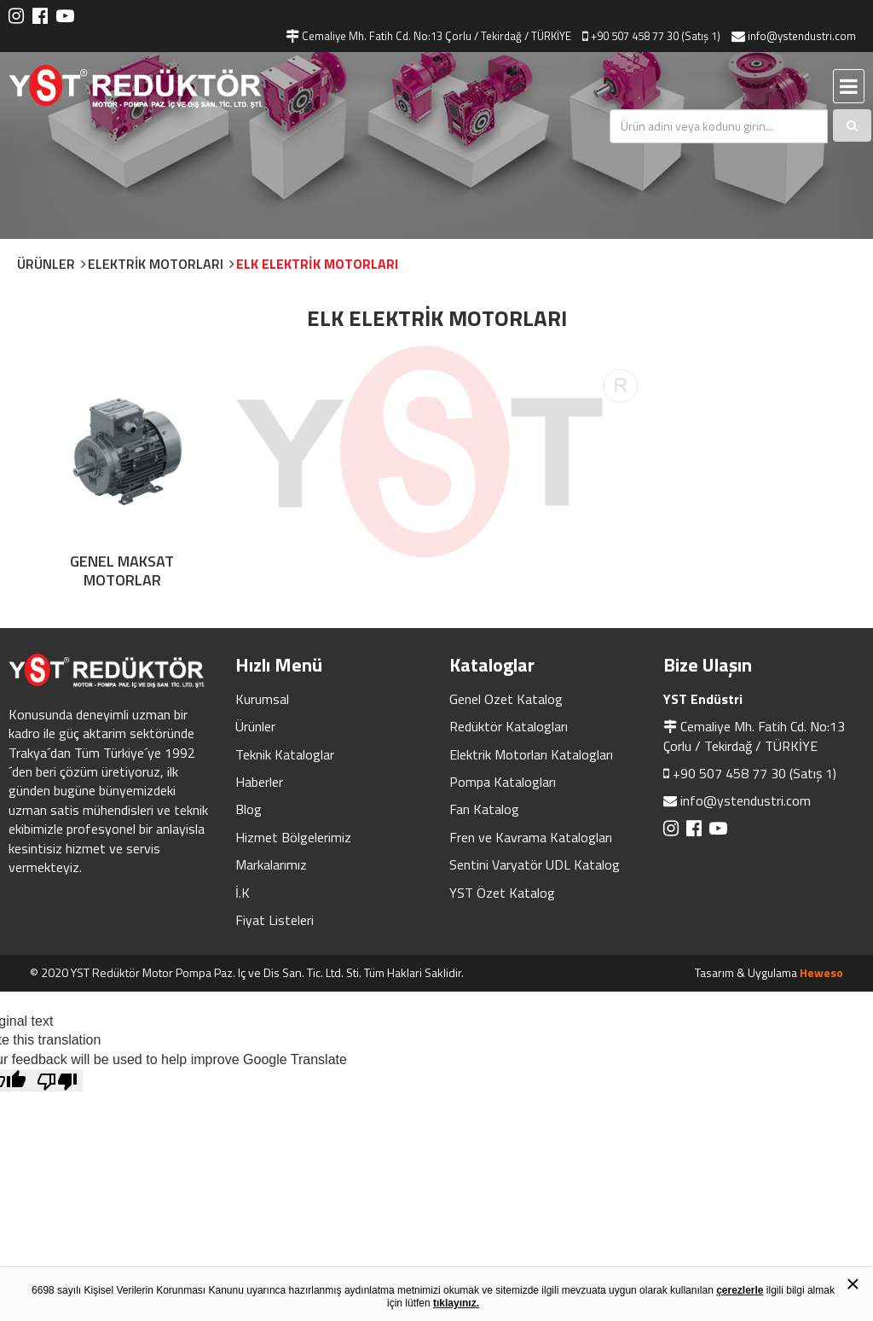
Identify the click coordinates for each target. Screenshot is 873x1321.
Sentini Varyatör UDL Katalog (534, 863)
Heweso (821, 972)
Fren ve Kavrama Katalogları (530, 836)
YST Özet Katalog (502, 892)
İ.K (242, 892)
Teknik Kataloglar (284, 753)
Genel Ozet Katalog (506, 698)
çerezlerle (739, 1290)
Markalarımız (271, 863)
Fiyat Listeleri (274, 919)
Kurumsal (262, 698)
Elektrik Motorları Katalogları (531, 753)
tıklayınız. (456, 1303)
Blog (248, 808)
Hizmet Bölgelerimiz (293, 836)
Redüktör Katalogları (508, 725)
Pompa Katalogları (502, 781)
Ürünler (255, 725)
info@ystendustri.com (745, 799)
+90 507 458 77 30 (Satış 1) (754, 772)
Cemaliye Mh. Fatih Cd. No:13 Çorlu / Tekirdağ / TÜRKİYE (754, 734)
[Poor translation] (57, 1079)
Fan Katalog (484, 808)
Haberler (259, 781)
